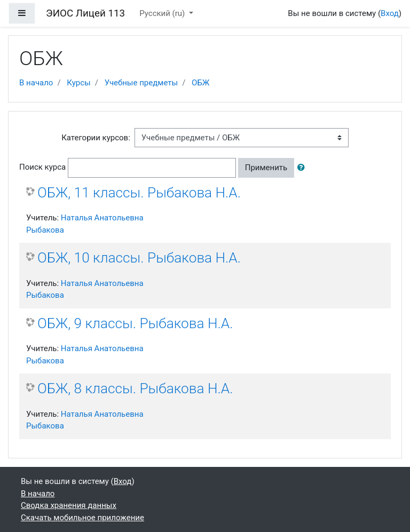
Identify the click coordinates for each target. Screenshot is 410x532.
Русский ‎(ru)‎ (163, 13)
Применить (266, 167)
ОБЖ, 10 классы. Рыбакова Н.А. (139, 258)
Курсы (78, 83)
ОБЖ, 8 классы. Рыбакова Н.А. (135, 388)
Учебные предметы (141, 83)
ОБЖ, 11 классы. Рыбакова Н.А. (139, 193)
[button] (303, 167)
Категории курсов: (95, 137)
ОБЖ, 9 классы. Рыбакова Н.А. (135, 323)
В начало (36, 83)
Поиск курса (42, 167)
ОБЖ (200, 83)
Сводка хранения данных (68, 505)
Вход (390, 13)
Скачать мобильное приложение (82, 517)
